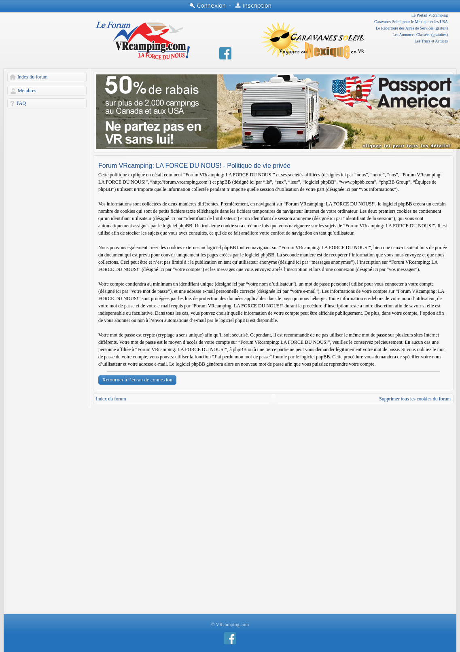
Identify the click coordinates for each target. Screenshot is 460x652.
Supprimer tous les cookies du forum (415, 399)
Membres (27, 90)
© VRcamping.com (230, 624)
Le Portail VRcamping (429, 15)
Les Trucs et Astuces (431, 41)
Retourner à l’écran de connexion (137, 380)
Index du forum (32, 77)
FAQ (21, 103)
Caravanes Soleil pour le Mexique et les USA (411, 21)
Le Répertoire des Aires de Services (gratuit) (412, 28)
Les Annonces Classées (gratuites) (420, 34)
